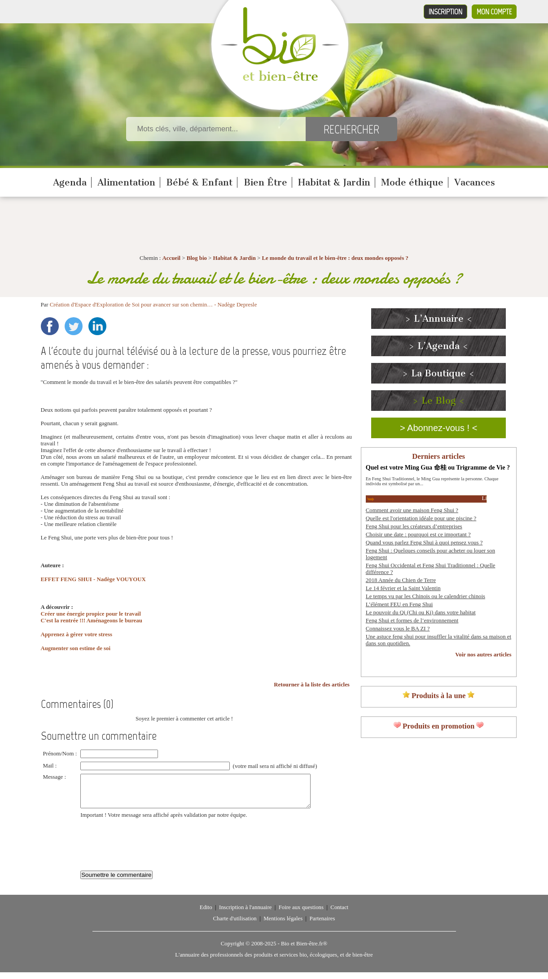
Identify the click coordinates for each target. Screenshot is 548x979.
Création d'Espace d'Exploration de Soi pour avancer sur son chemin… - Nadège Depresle (153, 305)
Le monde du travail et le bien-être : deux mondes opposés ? (335, 258)
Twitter (74, 326)
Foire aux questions (301, 914)
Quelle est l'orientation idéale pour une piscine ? (421, 518)
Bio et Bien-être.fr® (304, 950)
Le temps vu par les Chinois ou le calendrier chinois (425, 596)
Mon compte (494, 11)
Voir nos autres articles (483, 654)
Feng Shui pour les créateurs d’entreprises (414, 526)
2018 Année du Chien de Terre (401, 580)
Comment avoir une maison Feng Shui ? (412, 510)
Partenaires (322, 925)
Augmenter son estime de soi (75, 648)
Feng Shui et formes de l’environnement (412, 620)
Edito (206, 914)
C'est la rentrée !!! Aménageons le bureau (91, 620)
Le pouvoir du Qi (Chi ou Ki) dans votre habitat (421, 612)
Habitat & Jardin (334, 182)
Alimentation (126, 182)
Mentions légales (282, 925)
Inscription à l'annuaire (245, 914)
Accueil (171, 258)
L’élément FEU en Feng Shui (399, 604)
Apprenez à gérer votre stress (76, 634)
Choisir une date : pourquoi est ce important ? (418, 534)
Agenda (70, 182)
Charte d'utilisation (235, 925)
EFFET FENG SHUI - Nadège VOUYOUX (93, 579)
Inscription (445, 11)
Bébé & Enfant (199, 182)
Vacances (474, 182)
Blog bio (197, 258)
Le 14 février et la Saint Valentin (403, 588)
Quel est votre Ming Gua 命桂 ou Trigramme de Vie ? (438, 467)
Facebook (50, 326)
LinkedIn (97, 326)
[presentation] (148, 846)
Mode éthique (412, 182)
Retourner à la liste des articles (312, 684)
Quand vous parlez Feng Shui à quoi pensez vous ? (424, 542)
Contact (339, 914)
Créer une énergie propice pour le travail (91, 614)
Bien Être (265, 182)
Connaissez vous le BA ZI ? (398, 628)
